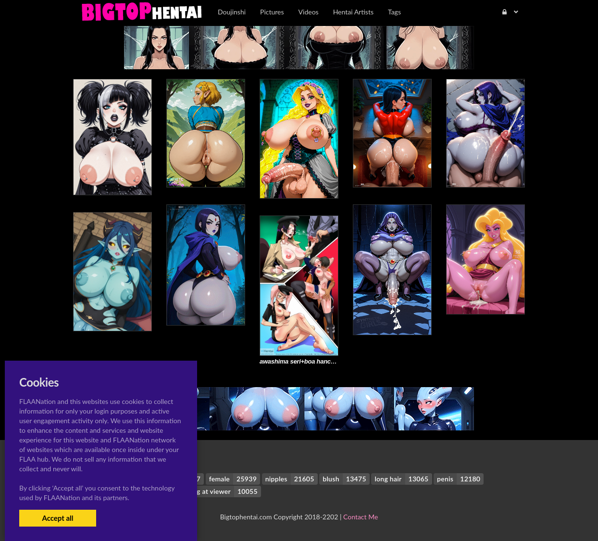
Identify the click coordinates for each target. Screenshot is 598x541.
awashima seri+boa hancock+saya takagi (318, 361)
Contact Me (360, 517)
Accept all (57, 518)
